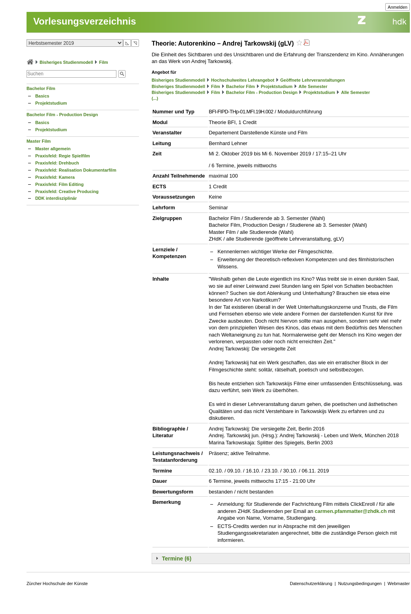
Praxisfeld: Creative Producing (67, 191)
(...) (155, 98)
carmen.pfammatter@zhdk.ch (351, 511)
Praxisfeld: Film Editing (59, 184)
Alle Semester (313, 86)
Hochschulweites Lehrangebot (242, 80)
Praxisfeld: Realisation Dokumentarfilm (75, 170)
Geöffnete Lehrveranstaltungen (312, 80)
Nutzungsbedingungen (360, 583)
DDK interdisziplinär (56, 198)
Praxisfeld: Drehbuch (57, 163)
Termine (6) (176, 558)
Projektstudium (51, 103)
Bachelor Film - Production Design (62, 114)
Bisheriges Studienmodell (66, 62)
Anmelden (397, 7)
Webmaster (399, 583)
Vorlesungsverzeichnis (84, 21)
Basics (42, 96)
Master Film (39, 141)
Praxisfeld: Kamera (55, 177)
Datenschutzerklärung (311, 583)
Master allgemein (52, 148)
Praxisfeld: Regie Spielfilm (62, 155)
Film (103, 62)
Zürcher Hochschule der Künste (57, 583)
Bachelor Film (41, 88)
